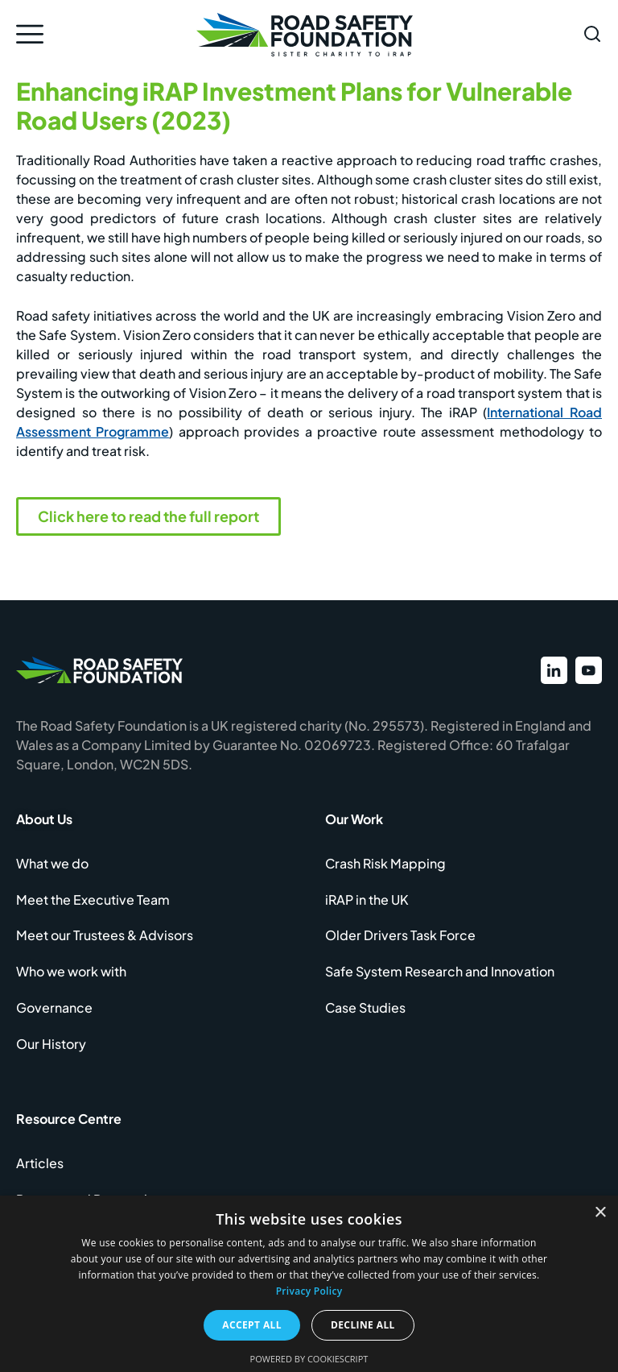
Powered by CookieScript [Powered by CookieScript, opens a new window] (309, 1359)
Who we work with (71, 976)
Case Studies (365, 1013)
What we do (52, 865)
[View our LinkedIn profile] (550, 671)
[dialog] (309, 1284)
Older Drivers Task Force (400, 939)
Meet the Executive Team (93, 902)
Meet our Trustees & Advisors (104, 939)
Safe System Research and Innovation (439, 976)
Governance (54, 1013)
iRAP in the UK (367, 902)
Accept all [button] (252, 1325)
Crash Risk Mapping (385, 865)
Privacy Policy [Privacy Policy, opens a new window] (309, 1291)
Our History (51, 1050)
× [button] (600, 1213)
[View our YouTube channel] (587, 671)
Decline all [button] (363, 1325)
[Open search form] (592, 34)
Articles (40, 1171)
